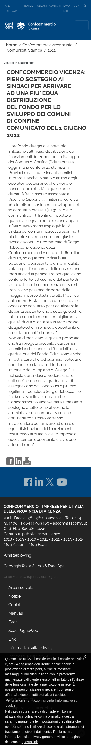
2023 (67, 539)
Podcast (41, 5)
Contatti (55, 5)
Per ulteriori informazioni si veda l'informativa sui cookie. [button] (42, 702)
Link (12, 639)
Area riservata (11, 8)
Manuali (15, 613)
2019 (20, 539)
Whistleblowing (17, 555)
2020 (31, 539)
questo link (30, 742)
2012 (52, 50)
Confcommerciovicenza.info (47, 45)
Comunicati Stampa (24, 50)
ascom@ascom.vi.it (70, 523)
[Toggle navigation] (82, 25)
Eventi (13, 622)
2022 (55, 539)
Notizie (28, 5)
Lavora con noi (71, 8)
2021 (44, 539)
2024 (79, 539)
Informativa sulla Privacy (30, 647)
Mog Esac (38, 544)
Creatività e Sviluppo (31, 577)
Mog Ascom (15, 544)
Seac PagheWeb (23, 630)
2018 (8, 539)
